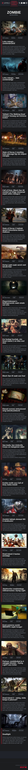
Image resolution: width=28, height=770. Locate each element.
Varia (13, 148)
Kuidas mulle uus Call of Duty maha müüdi (12, 484)
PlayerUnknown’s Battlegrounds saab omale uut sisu (13, 303)
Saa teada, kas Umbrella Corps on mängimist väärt (13, 446)
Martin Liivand (5, 335)
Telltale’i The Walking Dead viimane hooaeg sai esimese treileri (14, 116)
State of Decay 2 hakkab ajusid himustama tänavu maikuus (13, 230)
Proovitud (13, 74)
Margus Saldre (5, 186)
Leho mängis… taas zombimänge (10, 79)
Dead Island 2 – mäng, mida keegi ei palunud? (14, 699)
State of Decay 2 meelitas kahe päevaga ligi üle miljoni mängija (14, 154)
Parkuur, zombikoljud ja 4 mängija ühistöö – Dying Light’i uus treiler (13, 663)
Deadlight (6, 734)
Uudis (13, 110)
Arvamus (13, 38)
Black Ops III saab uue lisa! (13, 376)
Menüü (14, 3)
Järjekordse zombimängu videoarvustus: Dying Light (13, 590)
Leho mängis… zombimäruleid (8, 42)
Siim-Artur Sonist (6, 297)
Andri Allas (4, 479)
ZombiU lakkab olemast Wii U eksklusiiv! (13, 520)
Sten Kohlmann (5, 110)
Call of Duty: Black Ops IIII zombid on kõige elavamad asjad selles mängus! (13, 192)
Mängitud (12, 585)
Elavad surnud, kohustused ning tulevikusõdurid (14, 410)
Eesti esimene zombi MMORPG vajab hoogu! (12, 626)
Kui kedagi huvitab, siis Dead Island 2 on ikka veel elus (13, 341)
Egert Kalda (5, 441)
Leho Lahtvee (5, 38)
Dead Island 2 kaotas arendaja (11, 555)
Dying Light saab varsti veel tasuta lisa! (14, 266)
